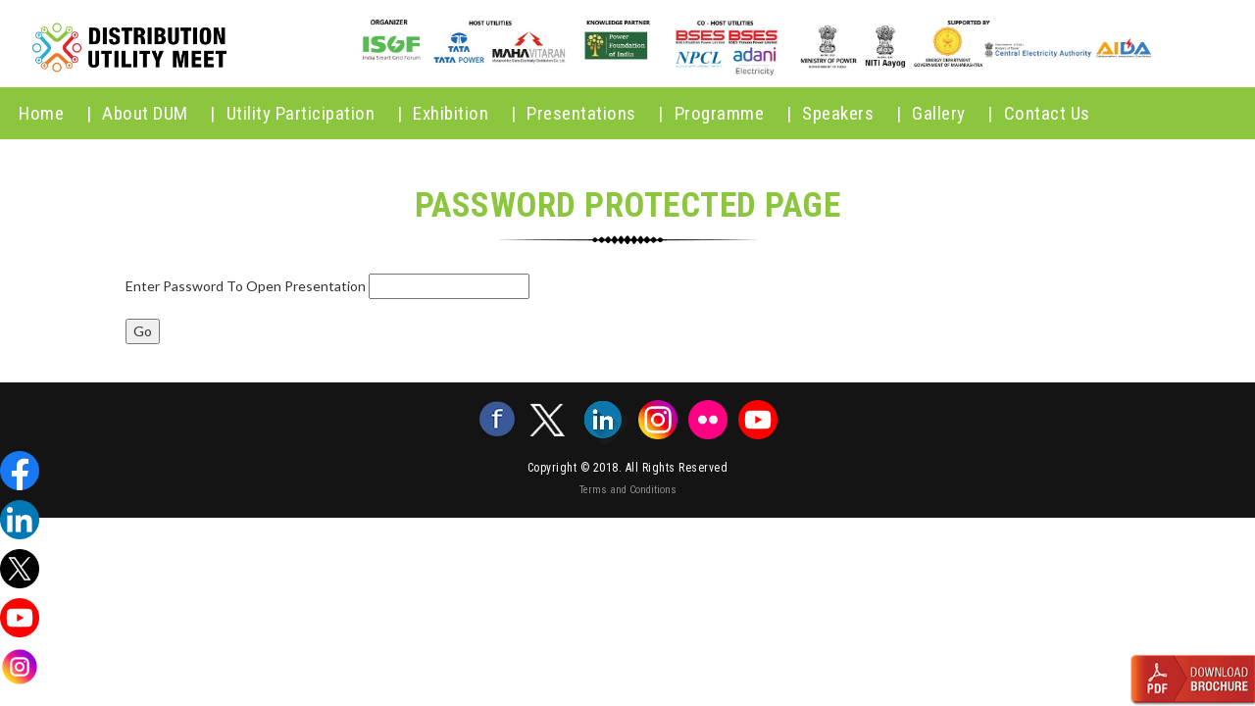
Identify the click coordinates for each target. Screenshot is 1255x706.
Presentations (595, 113)
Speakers (851, 113)
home (55, 113)
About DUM (159, 113)
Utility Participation (314, 113)
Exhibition (464, 113)
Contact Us (1047, 113)
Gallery (952, 113)
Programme (733, 113)
